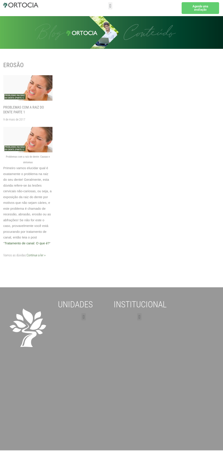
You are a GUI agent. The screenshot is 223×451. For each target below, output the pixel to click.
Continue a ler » (36, 255)
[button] (110, 5)
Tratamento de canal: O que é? (26, 243)
